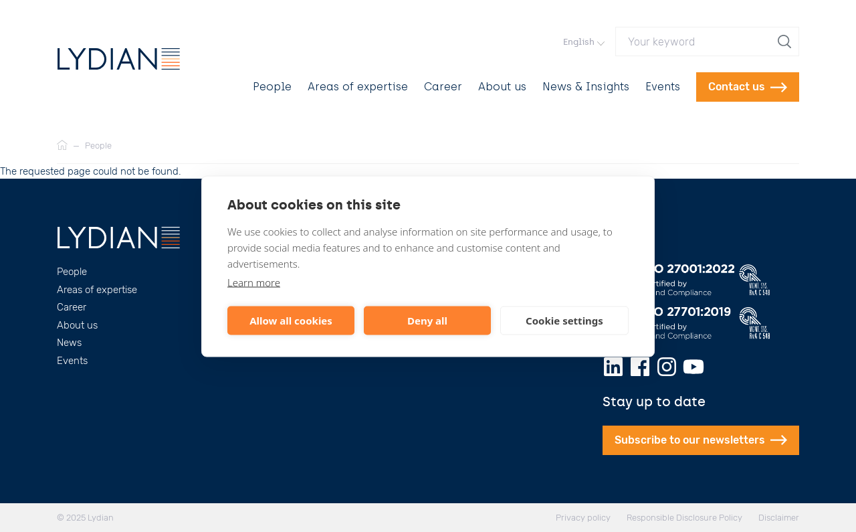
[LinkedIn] (613, 366)
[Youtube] (693, 366)
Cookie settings (564, 320)
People (272, 86)
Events (662, 86)
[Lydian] (119, 59)
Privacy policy (583, 518)
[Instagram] (666, 366)
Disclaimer (778, 518)
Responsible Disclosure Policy (684, 518)
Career (443, 86)
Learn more (253, 281)
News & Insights (585, 86)
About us (502, 86)
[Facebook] (640, 366)
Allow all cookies (290, 320)
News (69, 343)
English (584, 42)
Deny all (427, 320)
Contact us (747, 87)
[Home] (62, 146)
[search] (785, 41)
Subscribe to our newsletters (701, 440)
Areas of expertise (358, 86)
